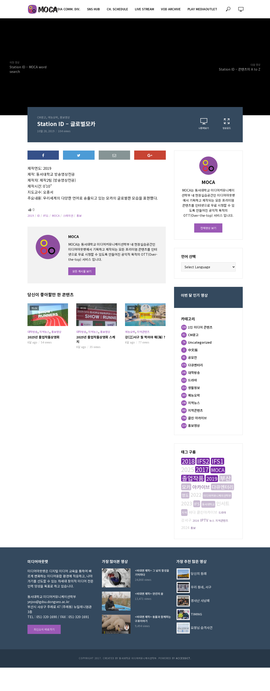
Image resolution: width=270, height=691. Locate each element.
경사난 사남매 (200, 600)
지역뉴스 (44, 332)
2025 (187, 469)
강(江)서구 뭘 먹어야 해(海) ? (145, 337)
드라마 (222, 512)
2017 (202, 469)
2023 (186, 503)
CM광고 (41, 117)
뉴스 (211, 520)
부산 (225, 478)
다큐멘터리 (222, 486)
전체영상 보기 (208, 228)
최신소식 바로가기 (44, 629)
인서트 (222, 503)
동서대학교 (208, 504)
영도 (185, 495)
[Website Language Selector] (208, 266)
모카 (186, 486)
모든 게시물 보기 (81, 271)
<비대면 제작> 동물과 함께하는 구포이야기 (153, 619)
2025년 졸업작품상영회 (43, 337)
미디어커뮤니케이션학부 (217, 495)
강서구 (186, 520)
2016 (196, 520)
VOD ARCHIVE (171, 9)
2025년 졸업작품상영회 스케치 (95, 339)
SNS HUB (93, 9)
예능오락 (53, 117)
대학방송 (32, 332)
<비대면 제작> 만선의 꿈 (149, 593)
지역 (184, 512)
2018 (188, 461)
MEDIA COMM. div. (66, 9)
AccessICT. (183, 658)
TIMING (196, 614)
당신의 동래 (199, 573)
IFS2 (203, 461)
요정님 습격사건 (202, 627)
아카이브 (201, 487)
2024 (185, 527)
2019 (30, 215)
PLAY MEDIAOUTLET (202, 9)
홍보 (79, 215)
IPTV (204, 520)
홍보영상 (65, 117)
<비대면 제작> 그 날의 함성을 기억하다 (152, 572)
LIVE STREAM (144, 9)
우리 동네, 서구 (201, 587)
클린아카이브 (207, 512)
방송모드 (226, 124)
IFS (196, 504)
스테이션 (68, 215)
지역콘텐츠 (143, 332)
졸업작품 (193, 478)
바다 (192, 512)
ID (38, 215)
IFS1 (46, 215)
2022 (196, 494)
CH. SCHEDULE (117, 9)
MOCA (56, 215)
